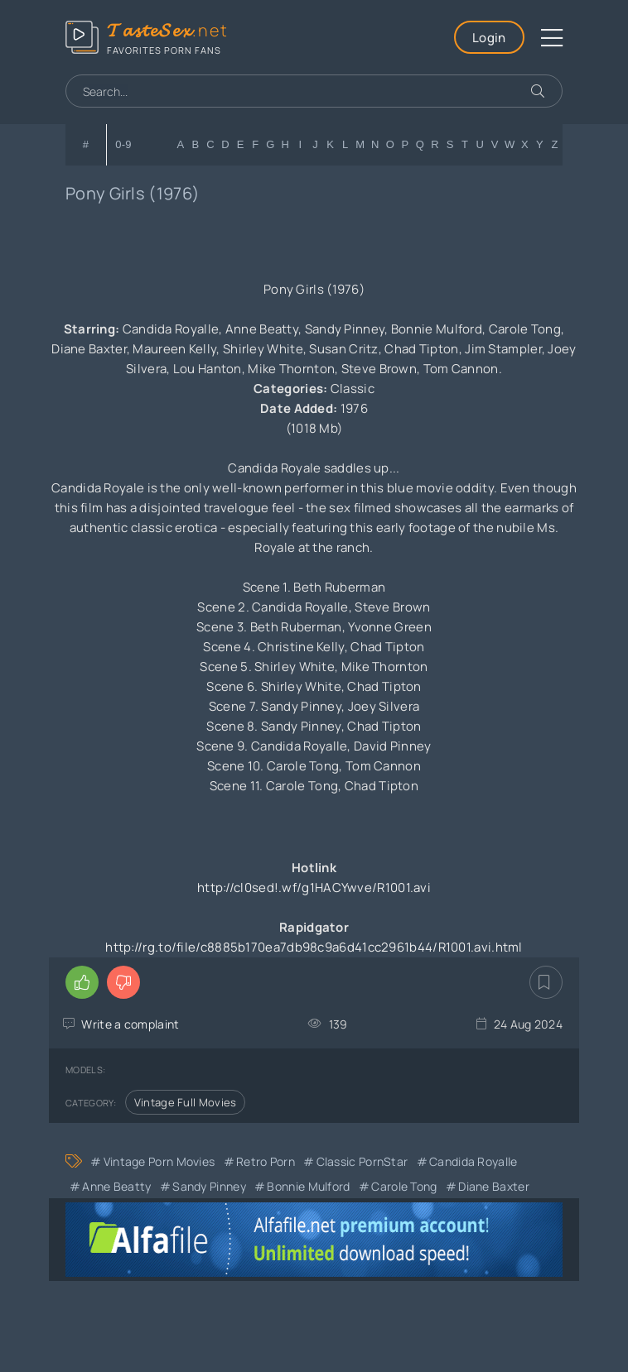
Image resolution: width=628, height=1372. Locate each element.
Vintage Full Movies (185, 1102)
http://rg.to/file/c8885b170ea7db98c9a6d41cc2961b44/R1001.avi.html (314, 947)
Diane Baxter (493, 1186)
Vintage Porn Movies (159, 1161)
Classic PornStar (362, 1161)
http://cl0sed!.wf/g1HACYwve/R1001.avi (314, 887)
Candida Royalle (473, 1161)
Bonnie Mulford (308, 1186)
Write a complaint (130, 1024)
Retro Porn (265, 1161)
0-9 (123, 144)
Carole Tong (404, 1186)
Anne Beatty (116, 1186)
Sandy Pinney (209, 1186)
